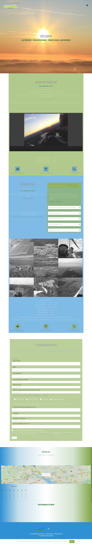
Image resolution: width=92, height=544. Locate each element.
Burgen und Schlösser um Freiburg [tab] (58, 185)
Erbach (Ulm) (45, 399)
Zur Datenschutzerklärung (66, 434)
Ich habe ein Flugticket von (20, 418)
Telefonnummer (17, 373)
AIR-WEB (50, 536)
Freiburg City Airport (33, 399)
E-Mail (14, 367)
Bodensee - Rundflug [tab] (54, 230)
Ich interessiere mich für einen (20, 379)
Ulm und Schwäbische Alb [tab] (56, 224)
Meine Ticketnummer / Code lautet (21, 423)
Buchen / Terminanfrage (46, 173)
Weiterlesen (65, 541)
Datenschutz (58, 534)
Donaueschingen (20, 399)
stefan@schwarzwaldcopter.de (45, 434)
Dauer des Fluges (17, 384)
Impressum (49, 534)
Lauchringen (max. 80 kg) (58, 399)
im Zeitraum (16, 413)
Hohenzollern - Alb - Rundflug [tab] (56, 219)
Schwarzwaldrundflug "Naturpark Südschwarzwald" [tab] (62, 207)
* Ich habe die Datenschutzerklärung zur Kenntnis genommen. (29, 430)
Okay (72, 541)
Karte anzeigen (46, 474)
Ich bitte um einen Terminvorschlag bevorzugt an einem (26, 390)
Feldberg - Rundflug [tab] (54, 213)
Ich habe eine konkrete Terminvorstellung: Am (24, 407)
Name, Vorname (17, 360)
